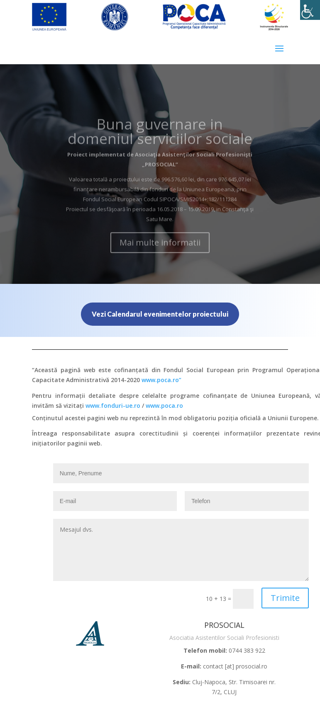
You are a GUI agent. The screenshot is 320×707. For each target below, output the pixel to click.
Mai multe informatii (160, 252)
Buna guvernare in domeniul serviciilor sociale (160, 141)
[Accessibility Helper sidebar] (310, 10)
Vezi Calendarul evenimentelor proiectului (160, 314)
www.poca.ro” (161, 380)
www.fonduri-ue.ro (112, 405)
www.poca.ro (164, 405)
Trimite (285, 597)
